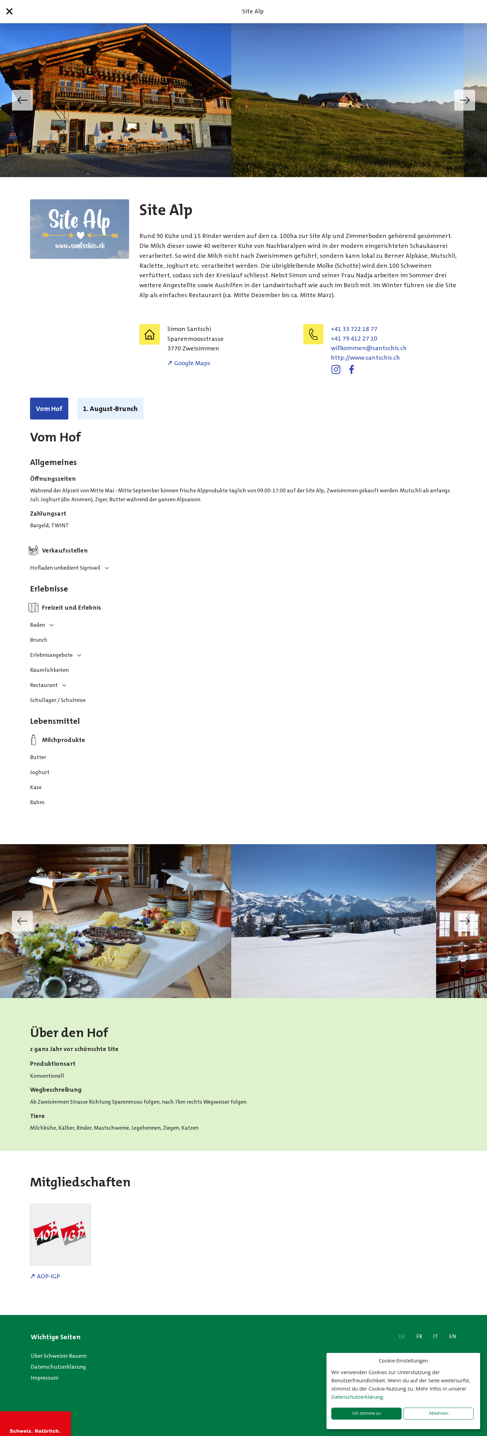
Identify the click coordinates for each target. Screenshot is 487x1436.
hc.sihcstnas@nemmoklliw (369, 348)
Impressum (45, 1377)
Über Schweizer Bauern (58, 1355)
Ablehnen (438, 1413)
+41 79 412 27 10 (354, 338)
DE (402, 1336)
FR (419, 1336)
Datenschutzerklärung (58, 1366)
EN (452, 1336)
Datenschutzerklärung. (357, 1396)
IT (435, 1336)
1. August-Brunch (110, 408)
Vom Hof (49, 408)
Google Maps (192, 363)
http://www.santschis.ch (365, 358)
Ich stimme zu (366, 1413)
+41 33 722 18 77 (354, 329)
